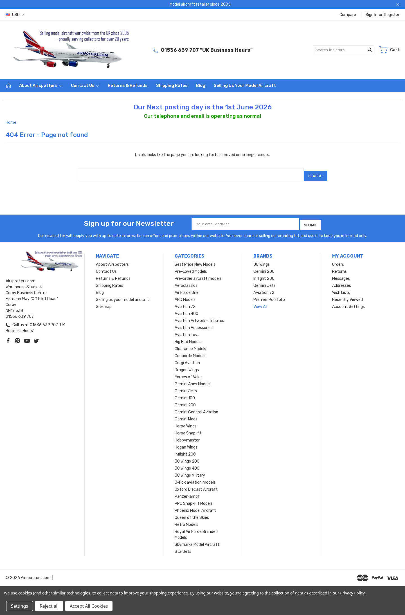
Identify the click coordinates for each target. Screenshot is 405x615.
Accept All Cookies (89, 606)
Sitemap (104, 302)
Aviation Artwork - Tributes (199, 316)
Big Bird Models (188, 337)
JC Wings (261, 260)
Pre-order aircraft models (198, 274)
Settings (19, 606)
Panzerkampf (187, 492)
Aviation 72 (185, 302)
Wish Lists (341, 288)
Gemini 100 (185, 393)
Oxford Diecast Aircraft (196, 485)
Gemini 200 (185, 400)
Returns (339, 267)
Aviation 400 (186, 309)
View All (260, 302)
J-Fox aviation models (195, 478)
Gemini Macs (186, 415)
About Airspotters (40, 85)
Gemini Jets (186, 386)
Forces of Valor (188, 372)
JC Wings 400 (187, 464)
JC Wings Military (190, 471)
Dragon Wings (187, 365)
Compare (347, 14)
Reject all (49, 606)
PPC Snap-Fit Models (194, 499)
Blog (200, 85)
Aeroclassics (186, 281)
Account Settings (348, 302)
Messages (341, 274)
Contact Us (85, 85)
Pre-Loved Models (191, 267)
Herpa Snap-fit (188, 429)
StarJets (183, 547)
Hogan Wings (186, 443)
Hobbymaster (187, 436)
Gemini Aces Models (192, 379)
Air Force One (187, 288)
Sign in (371, 14)
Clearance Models (190, 344)
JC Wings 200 (187, 457)
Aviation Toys (187, 330)
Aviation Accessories (194, 323)
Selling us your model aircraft (245, 85)
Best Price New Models (195, 260)
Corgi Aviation (187, 358)
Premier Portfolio (269, 295)
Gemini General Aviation (196, 408)
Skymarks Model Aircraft (197, 540)
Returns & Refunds (128, 85)
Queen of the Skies (192, 513)
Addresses (341, 281)
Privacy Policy (352, 593)
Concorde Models (190, 351)
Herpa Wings (186, 422)
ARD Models (185, 295)
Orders (338, 260)
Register (391, 14)
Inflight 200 (185, 450)
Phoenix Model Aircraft (195, 506)
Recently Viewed (347, 295)
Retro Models (186, 520)
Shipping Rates (172, 85)
